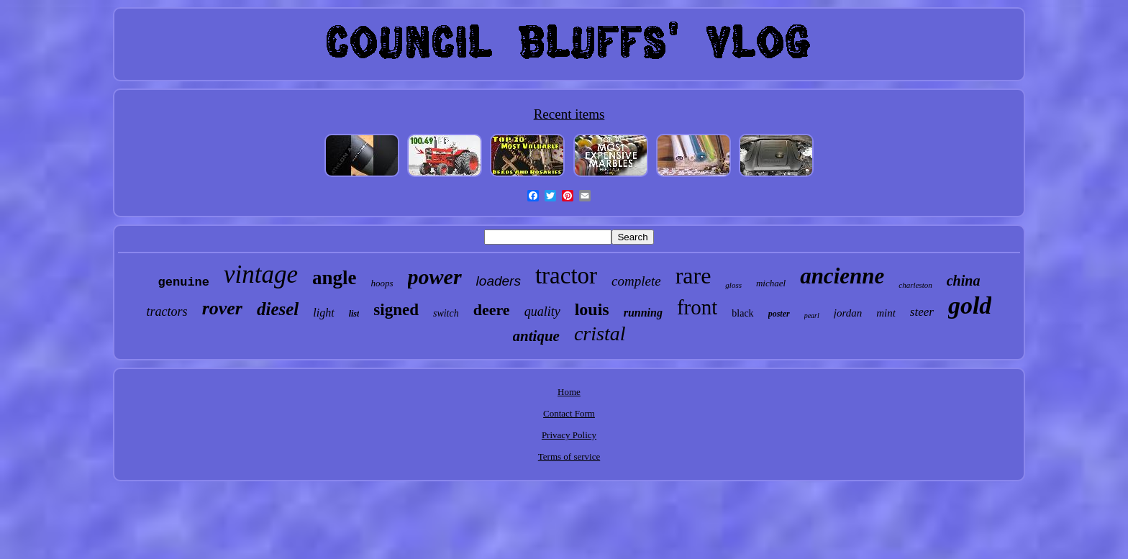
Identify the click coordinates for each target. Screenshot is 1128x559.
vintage (261, 274)
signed (396, 310)
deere (491, 310)
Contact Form (569, 413)
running (643, 312)
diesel (278, 309)
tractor (566, 275)
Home (569, 391)
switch (446, 313)
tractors (167, 311)
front (697, 307)
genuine (183, 282)
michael (771, 283)
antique (536, 336)
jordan (848, 313)
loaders (498, 280)
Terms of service (569, 456)
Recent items (569, 114)
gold (969, 305)
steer (922, 312)
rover (222, 308)
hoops (382, 283)
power (435, 276)
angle (334, 277)
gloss (733, 285)
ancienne (842, 275)
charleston (915, 285)
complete (636, 280)
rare (693, 275)
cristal (600, 333)
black (742, 313)
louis (592, 309)
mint (886, 313)
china (964, 280)
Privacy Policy (569, 435)
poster (779, 314)
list (354, 314)
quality (542, 311)
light (323, 312)
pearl (811, 315)
